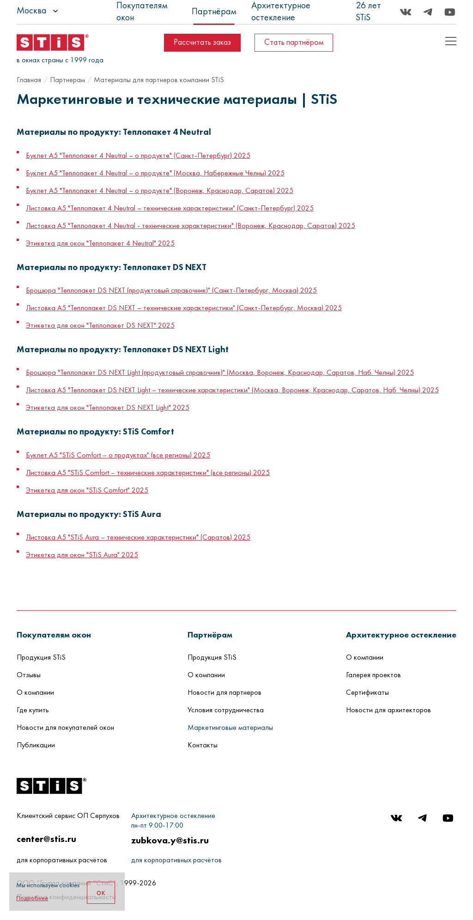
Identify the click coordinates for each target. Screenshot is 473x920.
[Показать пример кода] (450, 41)
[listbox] (63, 11)
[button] (54, 634)
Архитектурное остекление (280, 12)
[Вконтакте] (405, 12)
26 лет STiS (368, 12)
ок (101, 892)
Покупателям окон (142, 12)
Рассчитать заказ (202, 43)
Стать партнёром (293, 43)
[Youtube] (449, 12)
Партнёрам (214, 12)
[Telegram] (427, 12)
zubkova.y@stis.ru (170, 840)
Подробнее (32, 899)
